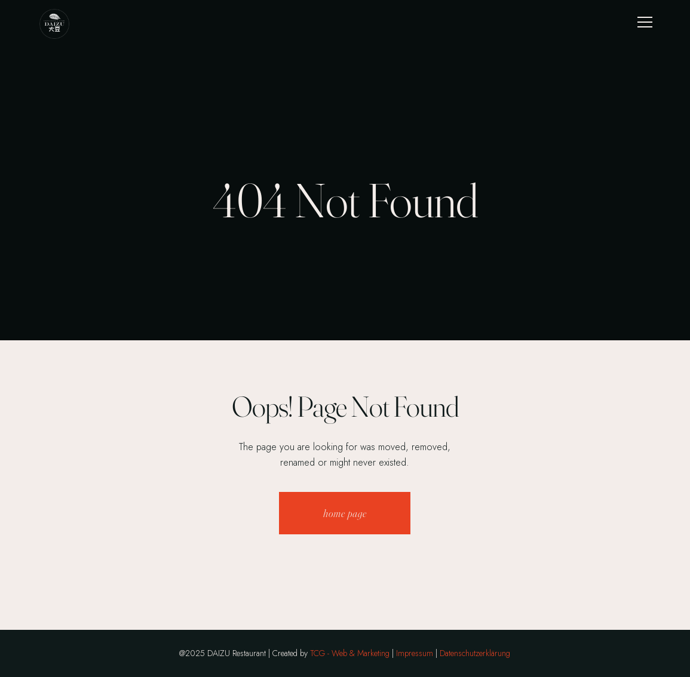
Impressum (414, 653)
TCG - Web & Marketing (350, 653)
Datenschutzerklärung (475, 653)
